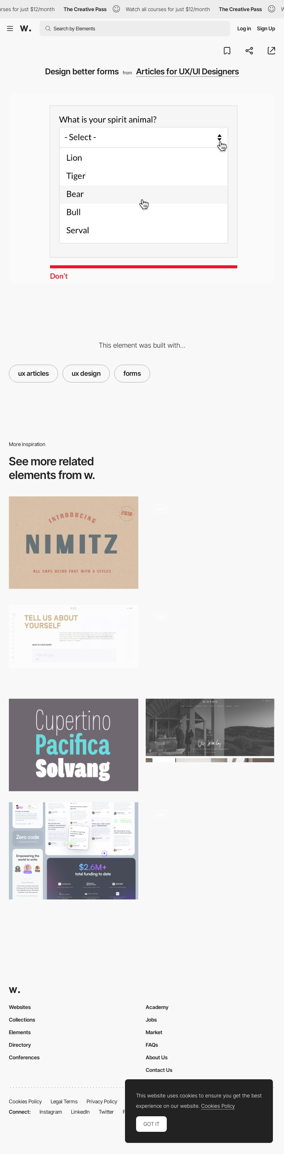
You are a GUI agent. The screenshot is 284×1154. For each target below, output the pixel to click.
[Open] (210, 646)
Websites (20, 1007)
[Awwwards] (25, 28)
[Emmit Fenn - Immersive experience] (210, 848)
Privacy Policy (102, 1101)
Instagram (51, 1112)
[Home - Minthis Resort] (210, 730)
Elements (20, 1032)
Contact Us (159, 1070)
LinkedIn (80, 1112)
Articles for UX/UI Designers (187, 71)
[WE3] (73, 636)
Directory (20, 1045)
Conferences (24, 1057)
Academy (157, 1007)
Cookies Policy (25, 1101)
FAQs (152, 1045)
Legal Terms (64, 1101)
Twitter (106, 1112)
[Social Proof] (73, 851)
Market (154, 1032)
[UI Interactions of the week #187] (210, 545)
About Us (157, 1057)
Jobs (151, 1019)
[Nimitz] (73, 542)
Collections (22, 1019)
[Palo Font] (73, 745)
